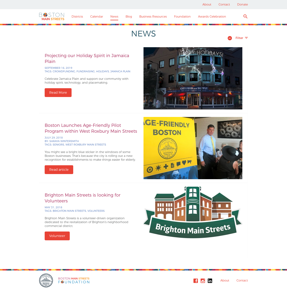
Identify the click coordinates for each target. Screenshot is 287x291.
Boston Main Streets (51, 16)
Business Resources (153, 16)
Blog (129, 16)
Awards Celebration (212, 16)
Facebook (195, 281)
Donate (242, 4)
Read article (59, 170)
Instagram (203, 281)
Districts (77, 16)
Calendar (96, 16)
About (206, 4)
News (114, 16)
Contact (224, 4)
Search (245, 17)
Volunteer (57, 236)
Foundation (182, 16)
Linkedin (210, 281)
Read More (58, 93)
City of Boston (46, 280)
